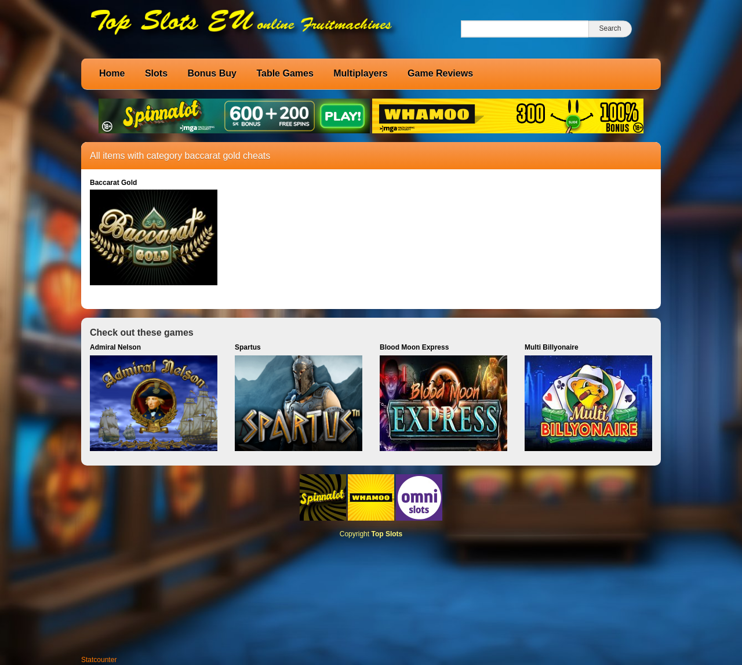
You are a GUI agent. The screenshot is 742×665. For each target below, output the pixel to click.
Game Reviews (440, 73)
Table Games (284, 73)
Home (112, 73)
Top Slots (386, 534)
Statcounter (99, 660)
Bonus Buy (211, 73)
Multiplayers (360, 73)
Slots (156, 73)
